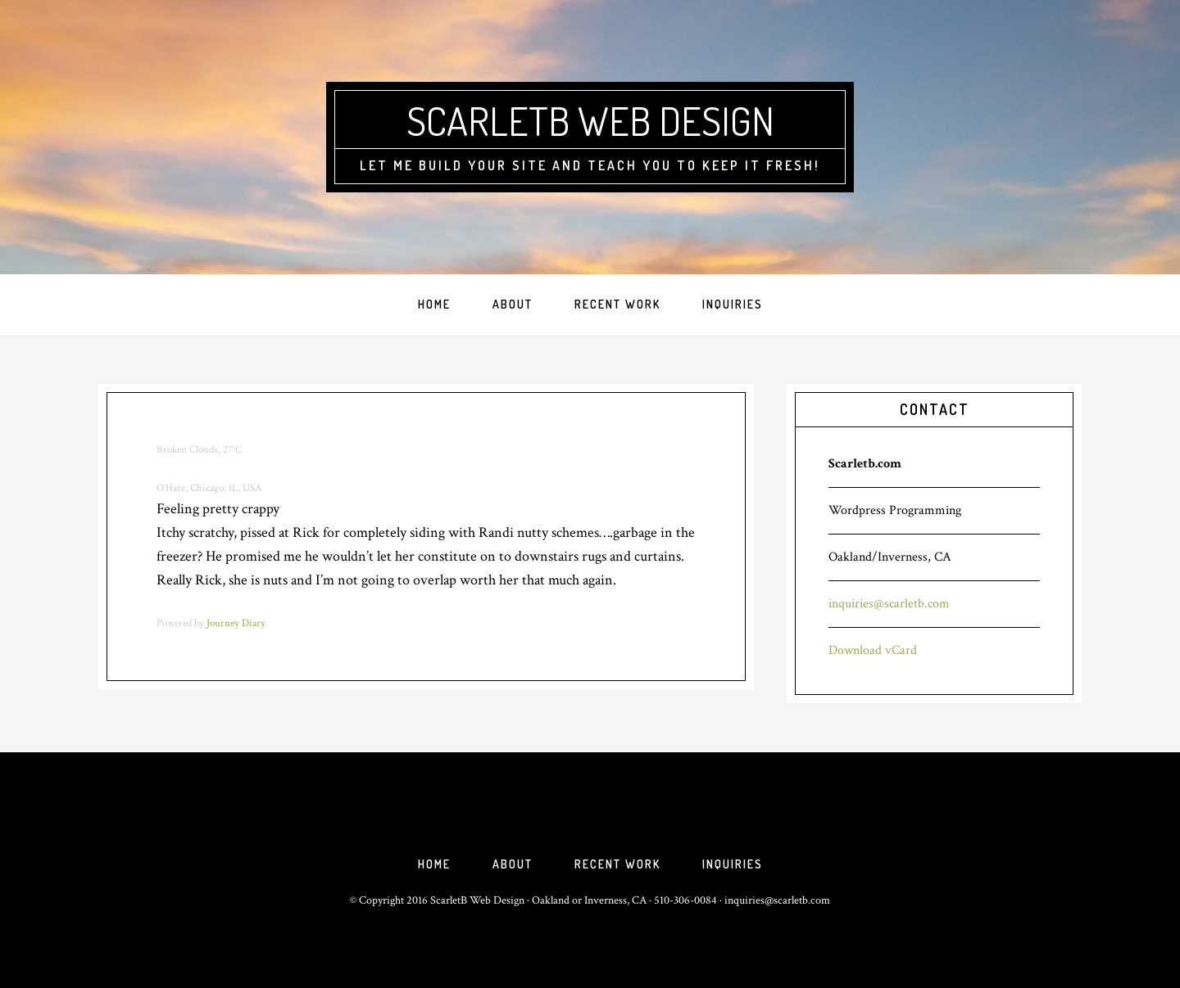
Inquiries (732, 864)
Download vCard (872, 650)
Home (434, 864)
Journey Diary (235, 623)
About (512, 864)
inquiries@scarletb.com (889, 603)
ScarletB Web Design (590, 120)
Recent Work (617, 864)
